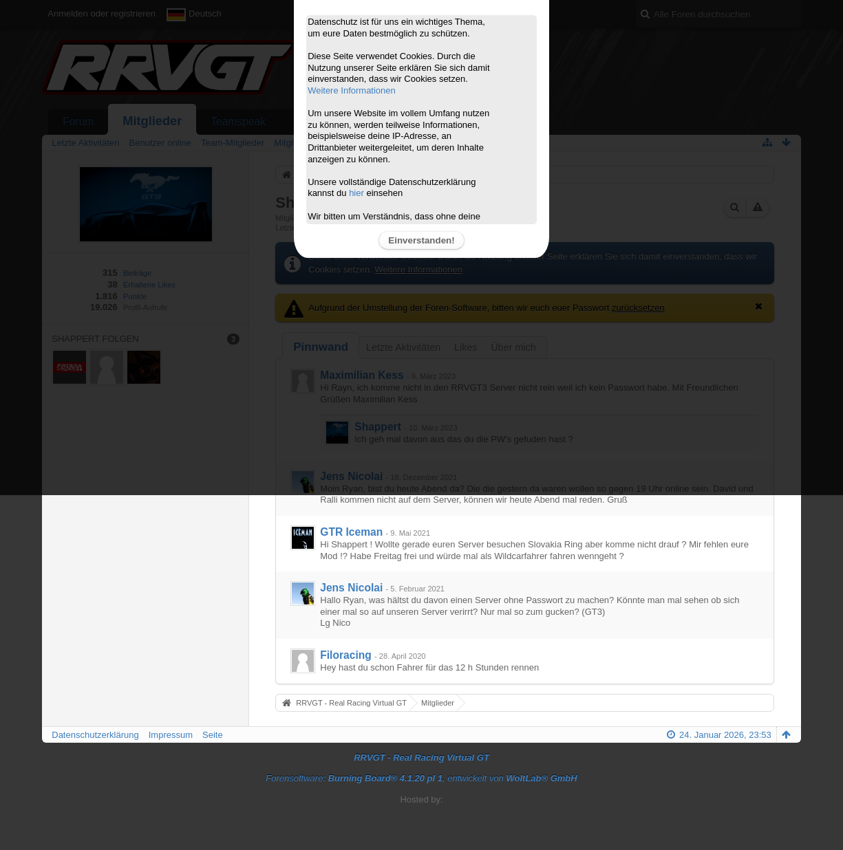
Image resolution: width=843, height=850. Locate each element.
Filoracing (346, 655)
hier (356, 193)
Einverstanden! (421, 240)
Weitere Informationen (352, 90)
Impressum (171, 735)
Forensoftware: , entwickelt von (421, 778)
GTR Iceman (351, 532)
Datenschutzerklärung (95, 735)
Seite (212, 735)
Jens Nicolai (351, 587)
